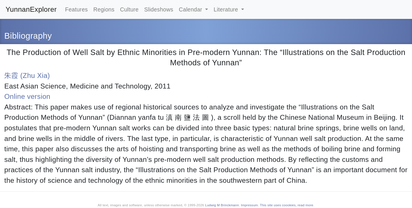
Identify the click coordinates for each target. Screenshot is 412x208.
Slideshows (158, 9)
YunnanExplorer (31, 9)
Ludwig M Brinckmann (222, 205)
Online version (27, 96)
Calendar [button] (191, 9)
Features (76, 9)
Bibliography (28, 35)
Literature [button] (227, 9)
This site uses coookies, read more (286, 205)
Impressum (249, 205)
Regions (103, 9)
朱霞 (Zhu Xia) (27, 75)
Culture (129, 9)
